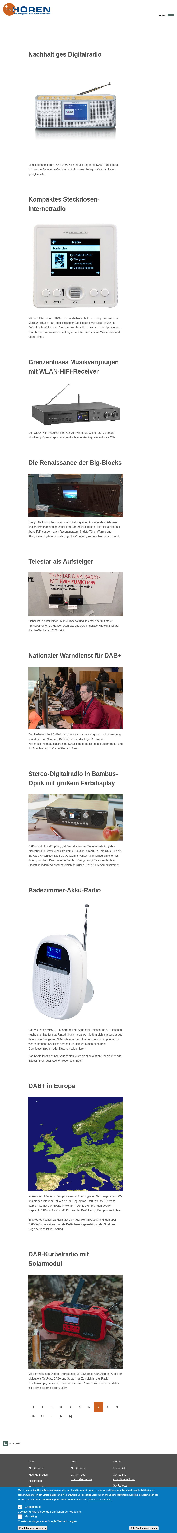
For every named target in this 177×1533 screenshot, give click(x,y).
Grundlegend (33, 1506)
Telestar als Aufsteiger (60, 561)
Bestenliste (119, 1468)
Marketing (31, 1516)
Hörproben (35, 1480)
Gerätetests (36, 1468)
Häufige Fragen (38, 1474)
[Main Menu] (165, 15)
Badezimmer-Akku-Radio (64, 890)
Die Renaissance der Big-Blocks (75, 462)
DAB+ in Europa (51, 1085)
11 (44, 1417)
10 (34, 1417)
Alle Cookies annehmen (144, 1528)
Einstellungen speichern (32, 1528)
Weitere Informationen (99, 1499)
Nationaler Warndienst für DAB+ (74, 655)
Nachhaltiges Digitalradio (64, 54)
